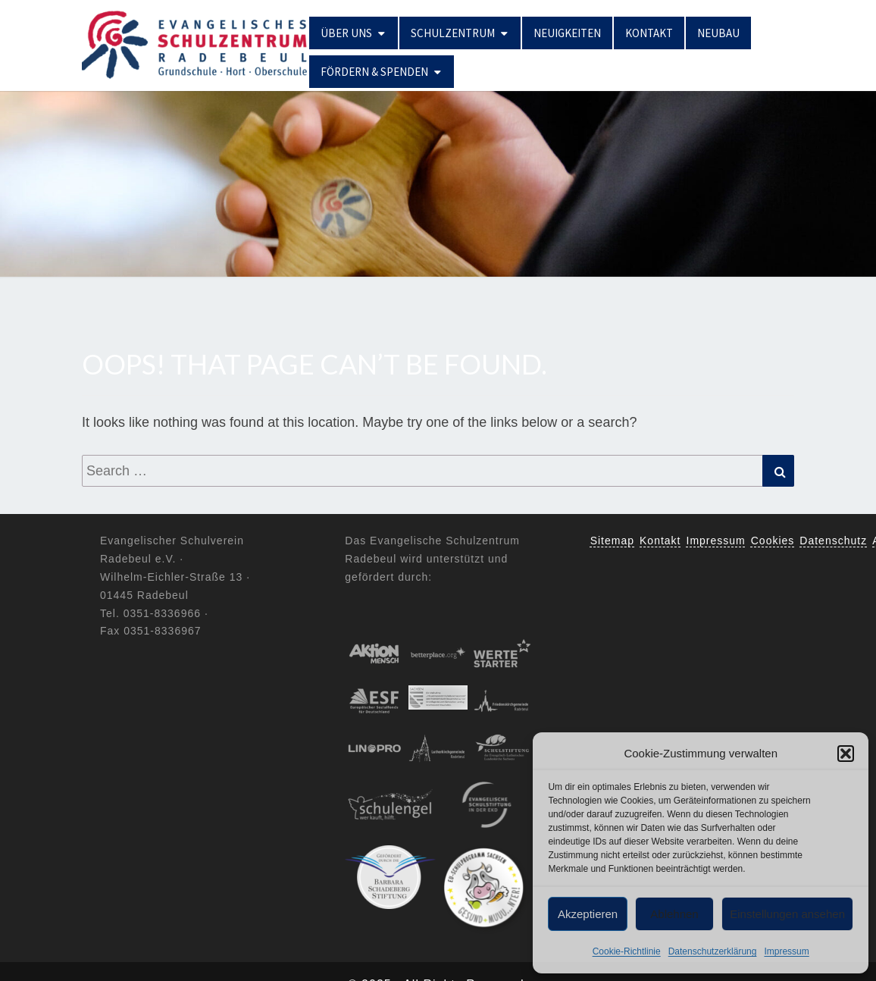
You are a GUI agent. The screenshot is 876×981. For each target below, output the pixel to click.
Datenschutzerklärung (712, 951)
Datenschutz (833, 540)
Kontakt (649, 33)
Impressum (786, 951)
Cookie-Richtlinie (627, 951)
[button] (845, 753)
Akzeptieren (588, 913)
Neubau (718, 33)
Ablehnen (674, 913)
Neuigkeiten (567, 33)
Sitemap (612, 540)
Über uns (346, 33)
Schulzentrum (453, 33)
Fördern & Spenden (374, 71)
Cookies (773, 540)
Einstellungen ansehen (787, 913)
